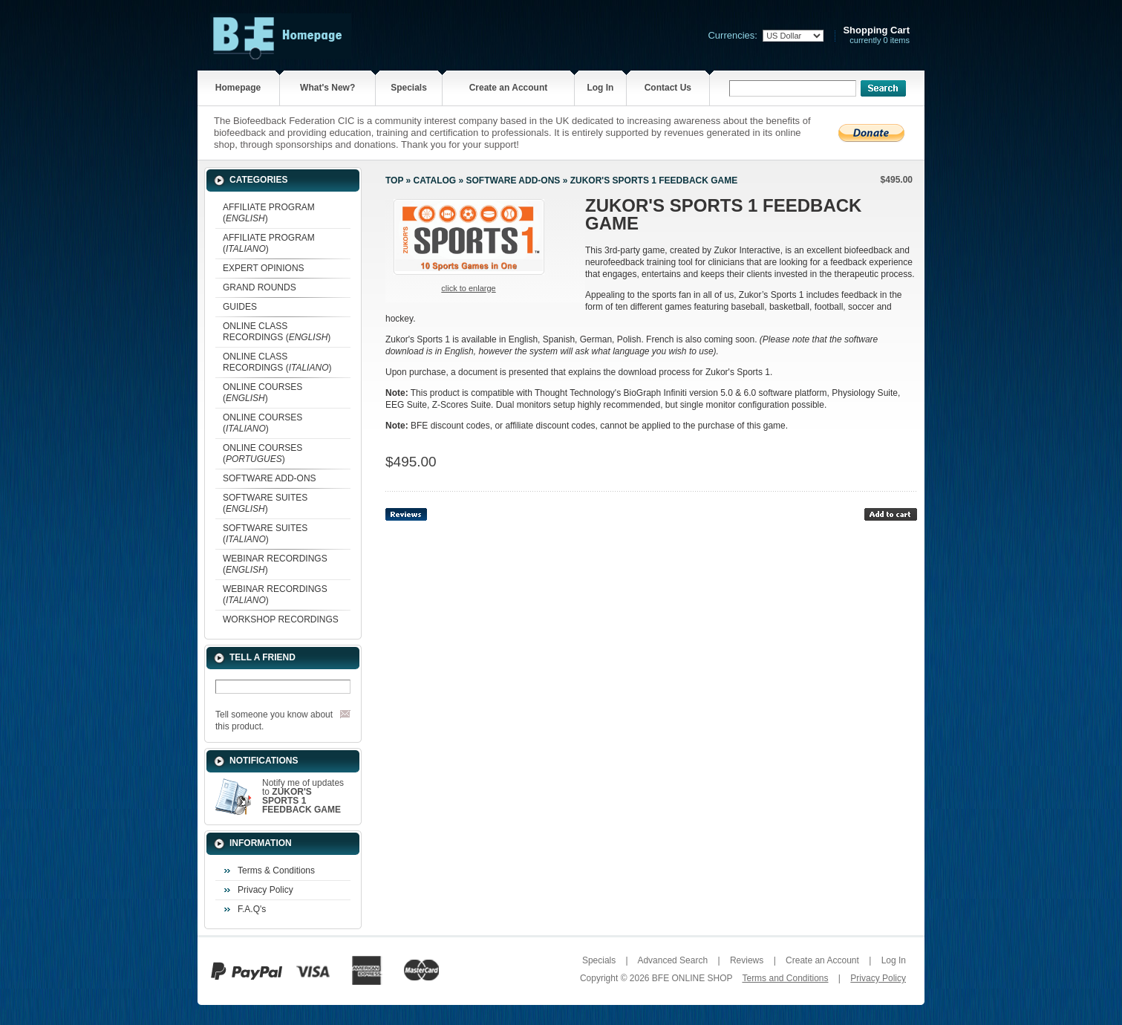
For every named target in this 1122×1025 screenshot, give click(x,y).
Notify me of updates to (303, 796)
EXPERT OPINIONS (263, 268)
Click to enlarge (468, 288)
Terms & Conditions (276, 870)
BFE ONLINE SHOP (692, 978)
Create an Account (508, 87)
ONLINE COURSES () (262, 392)
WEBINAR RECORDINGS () (275, 564)
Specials (409, 87)
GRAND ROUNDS (259, 287)
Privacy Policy (265, 890)
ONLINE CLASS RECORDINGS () (276, 331)
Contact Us (668, 87)
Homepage (238, 87)
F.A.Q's (252, 909)
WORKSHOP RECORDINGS (281, 619)
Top (394, 180)
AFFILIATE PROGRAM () (269, 213)
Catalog (435, 180)
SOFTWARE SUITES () (265, 503)
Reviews (746, 960)
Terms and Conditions (785, 978)
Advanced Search (672, 960)
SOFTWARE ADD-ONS (269, 478)
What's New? (327, 87)
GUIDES (240, 307)
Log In (600, 87)
